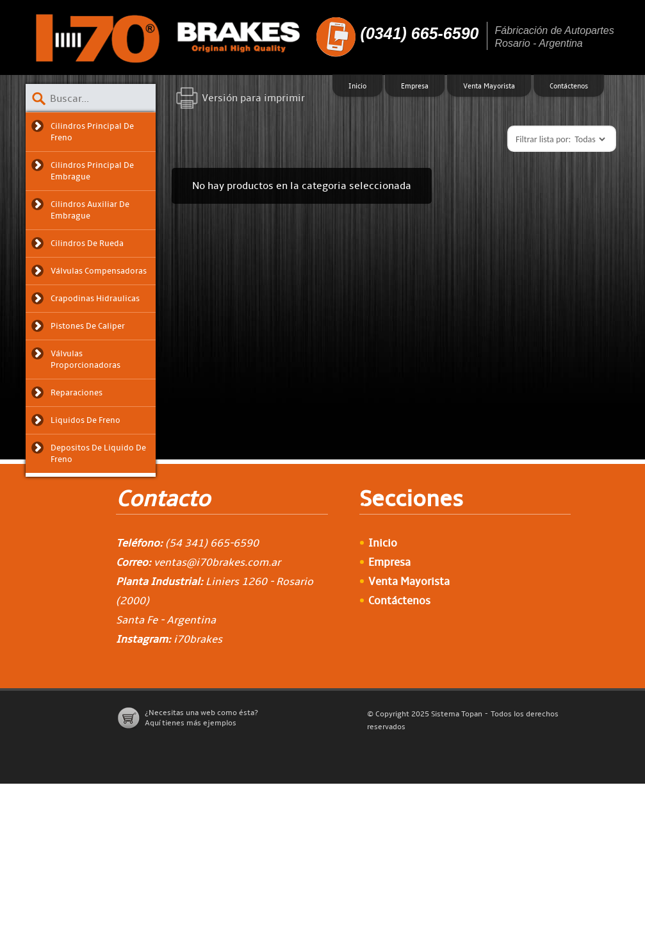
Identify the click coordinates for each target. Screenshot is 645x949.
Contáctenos (569, 86)
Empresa (415, 86)
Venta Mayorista (489, 86)
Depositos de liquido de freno (98, 454)
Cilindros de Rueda (87, 243)
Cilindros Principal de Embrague (92, 171)
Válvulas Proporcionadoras (85, 359)
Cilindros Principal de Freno (92, 132)
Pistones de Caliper (88, 326)
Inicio (357, 86)
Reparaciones (76, 393)
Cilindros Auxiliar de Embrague (90, 210)
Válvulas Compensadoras (99, 271)
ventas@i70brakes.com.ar (217, 562)
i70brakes (198, 639)
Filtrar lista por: (543, 139)
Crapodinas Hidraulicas (95, 298)
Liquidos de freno (85, 420)
